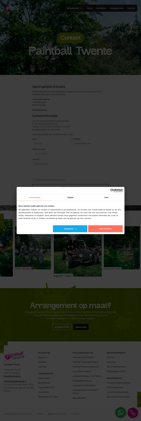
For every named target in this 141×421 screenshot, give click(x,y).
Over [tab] (106, 197)
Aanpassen (70, 229)
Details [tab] (71, 197)
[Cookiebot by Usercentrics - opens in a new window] (112, 190)
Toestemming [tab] (34, 197)
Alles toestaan (105, 229)
